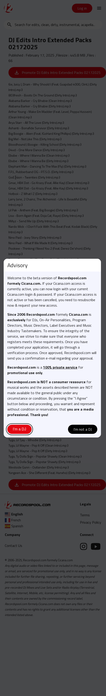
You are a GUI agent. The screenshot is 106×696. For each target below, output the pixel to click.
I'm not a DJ (82, 429)
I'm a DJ (19, 429)
